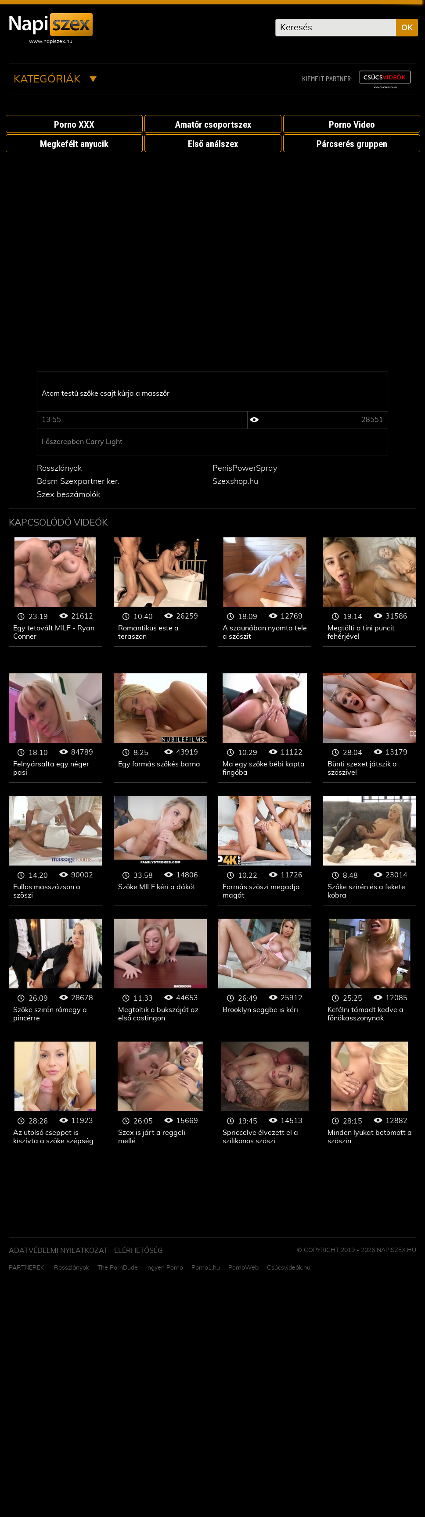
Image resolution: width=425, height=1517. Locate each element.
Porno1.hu (205, 1268)
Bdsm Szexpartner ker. (78, 482)
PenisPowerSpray (244, 468)
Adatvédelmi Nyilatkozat (58, 1250)
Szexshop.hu (235, 482)
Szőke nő (55, 592)
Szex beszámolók (68, 495)
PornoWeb (243, 1268)
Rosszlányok (59, 468)
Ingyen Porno (164, 1268)
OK (407, 28)
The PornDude (117, 1268)
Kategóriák (55, 79)
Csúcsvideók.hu (288, 1268)
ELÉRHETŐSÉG (138, 1250)
